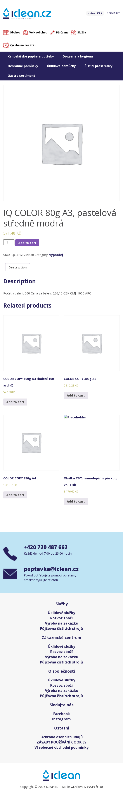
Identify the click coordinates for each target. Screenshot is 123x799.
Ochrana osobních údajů (61, 737)
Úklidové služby (61, 612)
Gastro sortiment (21, 75)
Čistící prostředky (99, 66)
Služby (81, 32)
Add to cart (27, 243)
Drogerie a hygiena (78, 56)
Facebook (61, 713)
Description (18, 267)
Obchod (15, 32)
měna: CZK (95, 13)
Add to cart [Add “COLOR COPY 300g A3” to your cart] (76, 395)
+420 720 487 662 (46, 547)
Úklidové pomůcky (61, 66)
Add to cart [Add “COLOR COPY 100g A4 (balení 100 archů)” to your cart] (15, 402)
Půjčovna (62, 32)
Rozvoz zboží (61, 618)
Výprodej (56, 255)
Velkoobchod (38, 32)
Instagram (61, 719)
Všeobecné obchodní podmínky (61, 747)
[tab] (17, 267)
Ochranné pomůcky (23, 66)
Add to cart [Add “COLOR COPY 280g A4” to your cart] (15, 495)
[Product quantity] (8, 242)
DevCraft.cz (93, 787)
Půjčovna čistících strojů (61, 628)
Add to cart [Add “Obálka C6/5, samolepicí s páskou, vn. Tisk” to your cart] (76, 501)
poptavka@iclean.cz (51, 569)
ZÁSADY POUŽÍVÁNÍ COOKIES (61, 742)
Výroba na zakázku (23, 45)
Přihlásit (113, 13)
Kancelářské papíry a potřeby (31, 56)
